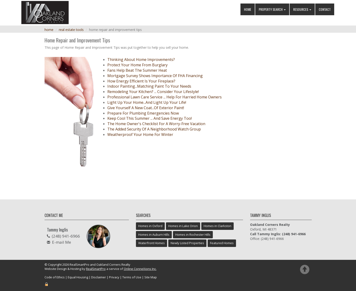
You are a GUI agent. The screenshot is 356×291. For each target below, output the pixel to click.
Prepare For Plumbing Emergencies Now (143, 113)
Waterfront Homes (151, 243)
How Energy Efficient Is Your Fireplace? (141, 81)
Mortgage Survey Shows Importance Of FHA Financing (155, 75)
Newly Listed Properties (187, 243)
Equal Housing (78, 277)
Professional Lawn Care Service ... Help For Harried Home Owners (164, 97)
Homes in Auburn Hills (153, 234)
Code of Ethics (55, 277)
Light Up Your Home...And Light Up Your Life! (146, 102)
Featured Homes (222, 243)
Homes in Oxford (150, 226)
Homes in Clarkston (217, 226)
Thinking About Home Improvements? (141, 59)
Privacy (114, 277)
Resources (302, 9)
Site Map (150, 277)
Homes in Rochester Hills (192, 234)
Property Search (272, 9)
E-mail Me (61, 242)
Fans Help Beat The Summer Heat (137, 70)
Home (247, 9)
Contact (325, 9)
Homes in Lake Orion (183, 226)
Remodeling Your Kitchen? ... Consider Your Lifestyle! (153, 91)
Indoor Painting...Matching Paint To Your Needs (149, 86)
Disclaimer (98, 277)
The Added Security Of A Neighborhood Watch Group (154, 129)
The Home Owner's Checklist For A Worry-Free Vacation (156, 123)
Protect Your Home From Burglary (137, 64)
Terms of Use (131, 277)
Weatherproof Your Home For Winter (140, 134)
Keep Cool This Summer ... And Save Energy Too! (149, 118)
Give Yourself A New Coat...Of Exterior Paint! (145, 107)
